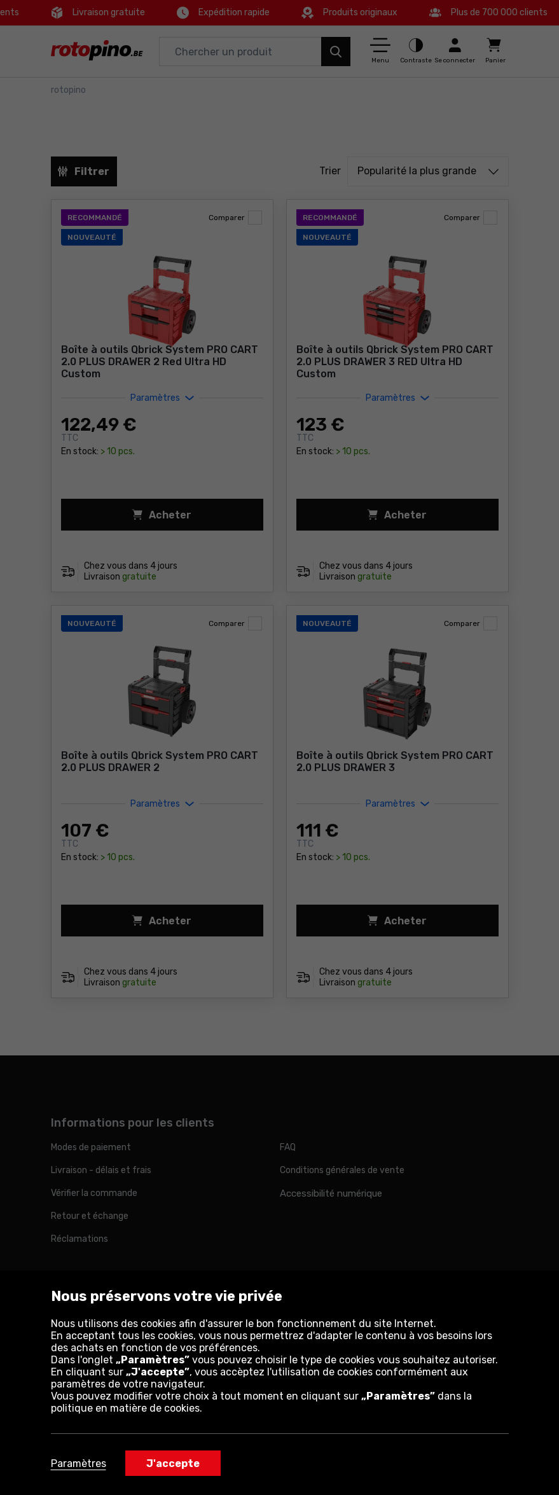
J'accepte (173, 1463)
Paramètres (78, 1463)
